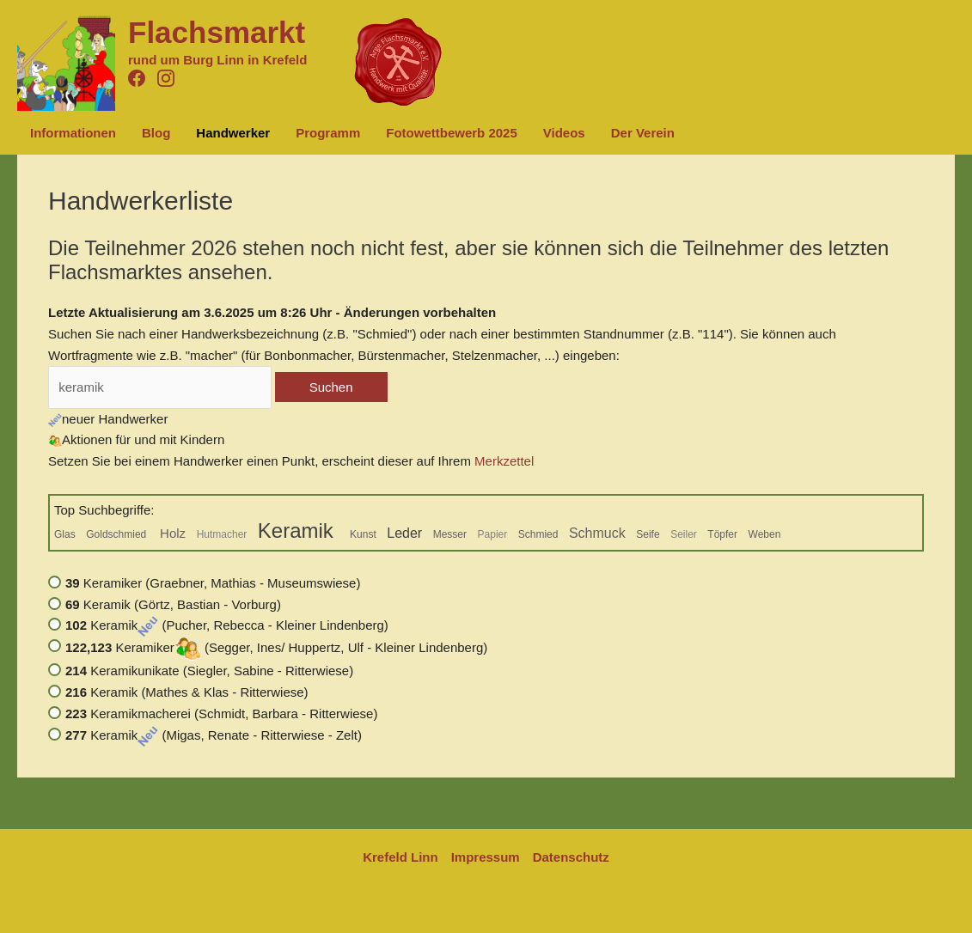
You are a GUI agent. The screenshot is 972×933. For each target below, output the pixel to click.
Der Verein (643, 132)
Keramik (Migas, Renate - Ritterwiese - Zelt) (213, 735)
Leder (404, 533)
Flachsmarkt (216, 32)
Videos (564, 132)
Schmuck (597, 533)
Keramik (298, 530)
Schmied (538, 534)
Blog (156, 132)
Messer (450, 534)
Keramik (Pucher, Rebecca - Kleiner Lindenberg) (226, 625)
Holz (173, 533)
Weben (765, 534)
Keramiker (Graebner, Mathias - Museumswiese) (212, 583)
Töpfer (722, 534)
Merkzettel (504, 461)
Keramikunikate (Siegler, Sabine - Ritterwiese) (209, 670)
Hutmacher (222, 534)
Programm (328, 132)
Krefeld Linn (400, 857)
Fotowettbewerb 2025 (451, 132)
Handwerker (233, 132)
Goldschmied (117, 534)
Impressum (485, 857)
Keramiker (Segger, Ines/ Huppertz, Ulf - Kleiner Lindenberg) (276, 647)
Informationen (73, 132)
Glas (65, 534)
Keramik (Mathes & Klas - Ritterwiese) (187, 692)
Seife (647, 534)
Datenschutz (571, 857)
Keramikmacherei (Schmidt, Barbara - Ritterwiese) (221, 713)
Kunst (363, 534)
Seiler (683, 534)
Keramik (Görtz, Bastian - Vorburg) (173, 604)
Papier (493, 534)
